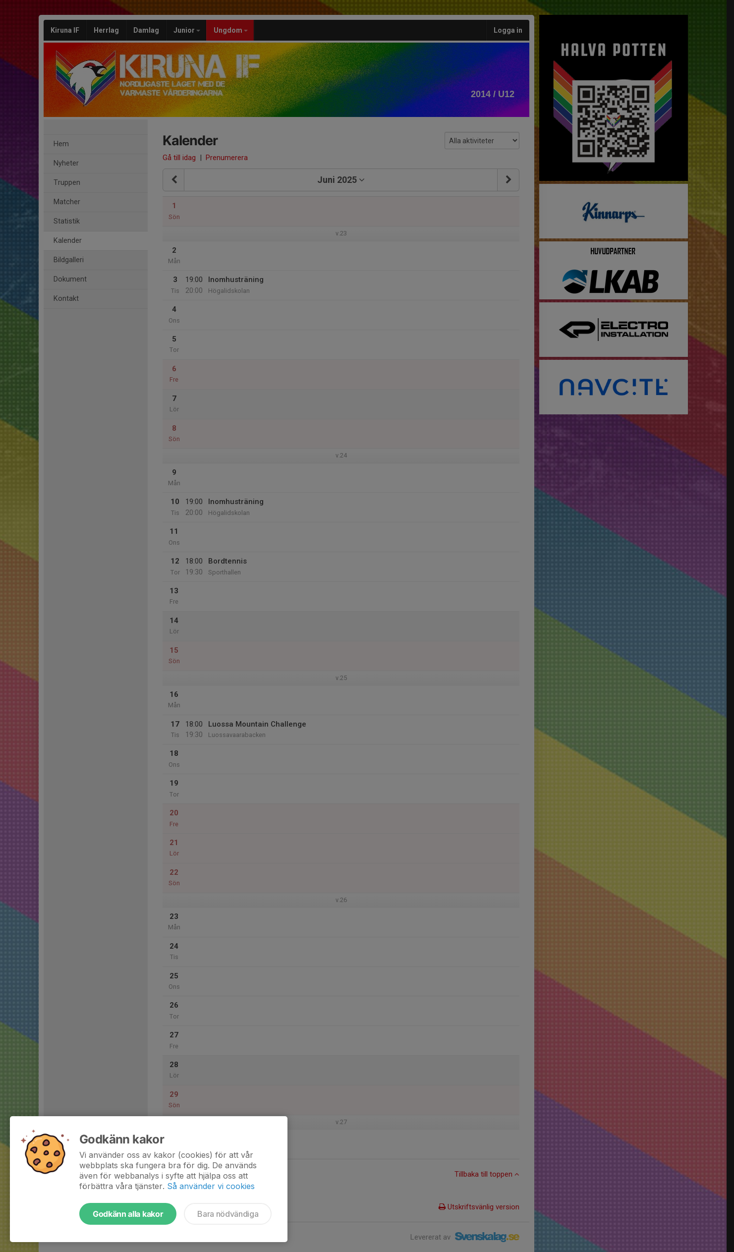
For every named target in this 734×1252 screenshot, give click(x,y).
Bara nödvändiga (227, 1214)
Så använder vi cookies (211, 1186)
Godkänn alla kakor (128, 1214)
